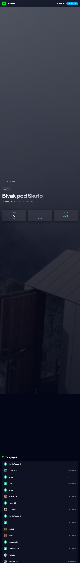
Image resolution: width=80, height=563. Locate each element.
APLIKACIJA (72, 3)
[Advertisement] (40, 407)
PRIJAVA (60, 3)
